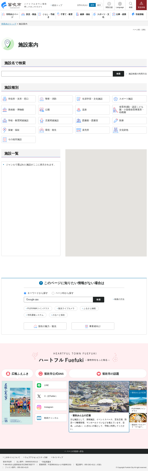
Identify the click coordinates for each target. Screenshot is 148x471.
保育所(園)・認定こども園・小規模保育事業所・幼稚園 (131, 110)
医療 (121, 120)
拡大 (99, 5)
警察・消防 (50, 99)
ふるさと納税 (90, 308)
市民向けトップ (8, 24)
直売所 (85, 130)
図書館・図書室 (90, 120)
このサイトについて (12, 457)
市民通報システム (35, 315)
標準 (92, 5)
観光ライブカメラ (66, 308)
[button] (109, 5)
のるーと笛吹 (59, 315)
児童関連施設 (52, 120)
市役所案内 (46, 462)
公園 (47, 109)
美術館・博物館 (16, 109)
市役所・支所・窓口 (18, 99)
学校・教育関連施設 (18, 120)
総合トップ (57, 5)
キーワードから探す (38, 293)
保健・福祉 (13, 130)
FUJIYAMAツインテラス (38, 308)
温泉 (84, 109)
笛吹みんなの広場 (82, 415)
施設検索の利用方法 (138, 74)
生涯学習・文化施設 (92, 99)
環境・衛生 (50, 130)
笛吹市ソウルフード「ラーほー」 (139, 426)
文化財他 (123, 130)
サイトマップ (57, 457)
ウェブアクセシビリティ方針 (36, 457)
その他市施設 (15, 139)
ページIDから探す (65, 293)
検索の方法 (119, 299)
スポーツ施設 (126, 99)
